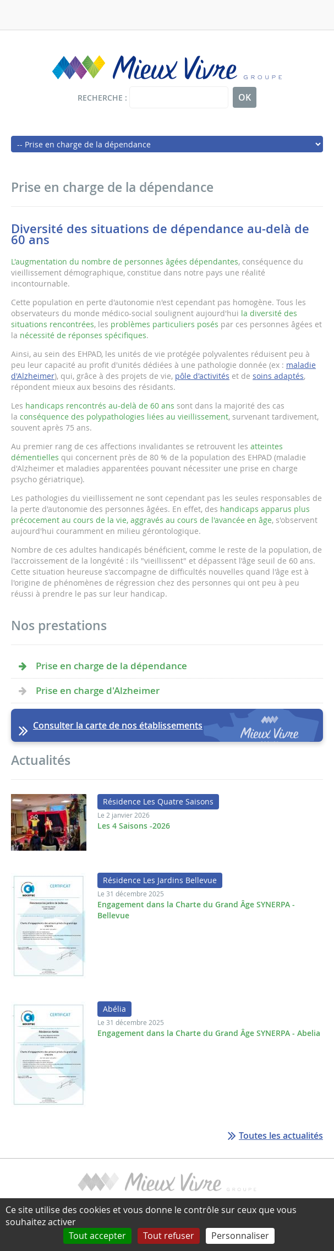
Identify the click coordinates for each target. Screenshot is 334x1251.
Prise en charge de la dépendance (111, 665)
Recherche (100, 97)
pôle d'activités (202, 376)
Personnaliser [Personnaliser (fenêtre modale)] (240, 1236)
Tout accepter (97, 1236)
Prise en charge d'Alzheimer (98, 690)
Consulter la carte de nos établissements (117, 725)
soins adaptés (278, 376)
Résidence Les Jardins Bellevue (160, 880)
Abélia (114, 1009)
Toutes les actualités (281, 1135)
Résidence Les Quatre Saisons (158, 801)
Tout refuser (168, 1236)
